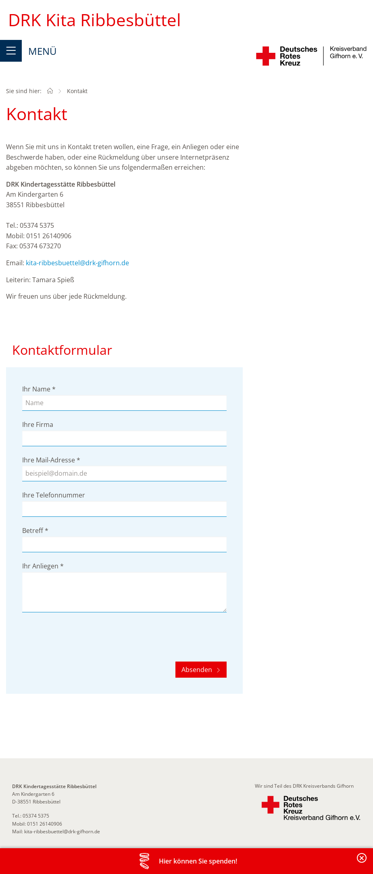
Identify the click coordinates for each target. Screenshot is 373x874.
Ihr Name (39, 389)
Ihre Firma (37, 424)
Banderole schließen (362, 862)
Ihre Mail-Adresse (51, 460)
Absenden (197, 669)
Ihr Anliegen (43, 566)
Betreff (35, 530)
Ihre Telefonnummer (53, 495)
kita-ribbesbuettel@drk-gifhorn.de (77, 262)
